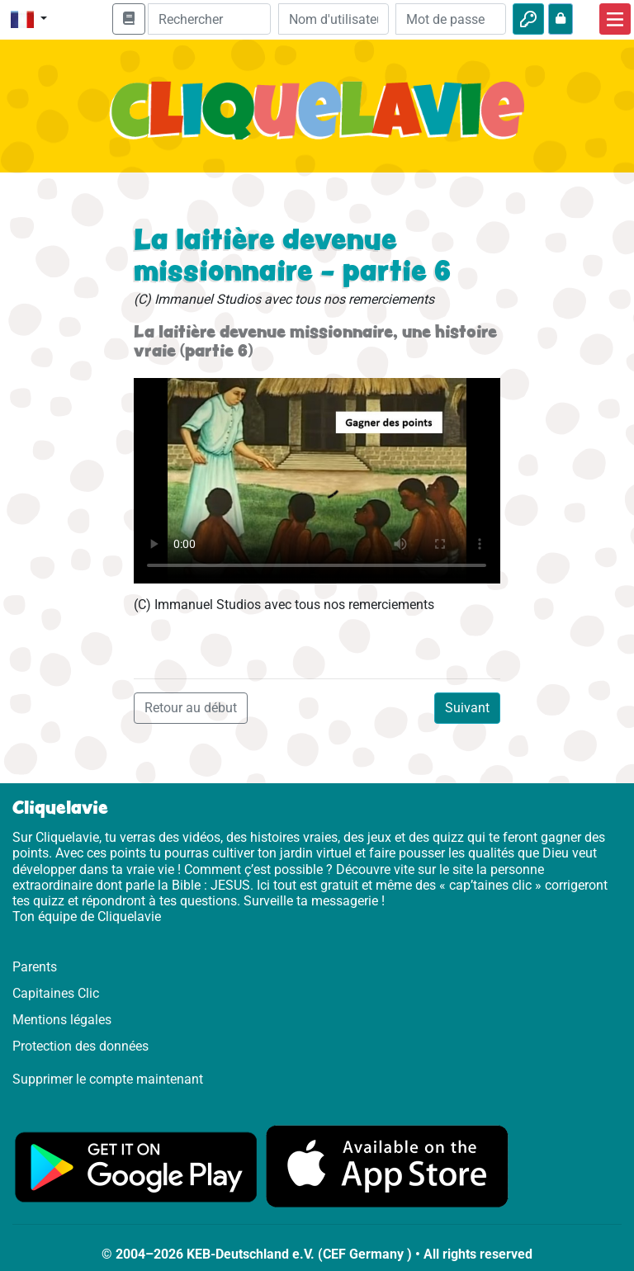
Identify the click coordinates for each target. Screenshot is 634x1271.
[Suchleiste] (209, 19)
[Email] (333, 19)
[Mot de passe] (450, 19)
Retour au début (190, 708)
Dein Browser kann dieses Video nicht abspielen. (316, 481)
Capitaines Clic (55, 993)
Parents (34, 967)
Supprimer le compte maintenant (107, 1079)
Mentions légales (61, 1020)
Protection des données (80, 1046)
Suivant (467, 708)
